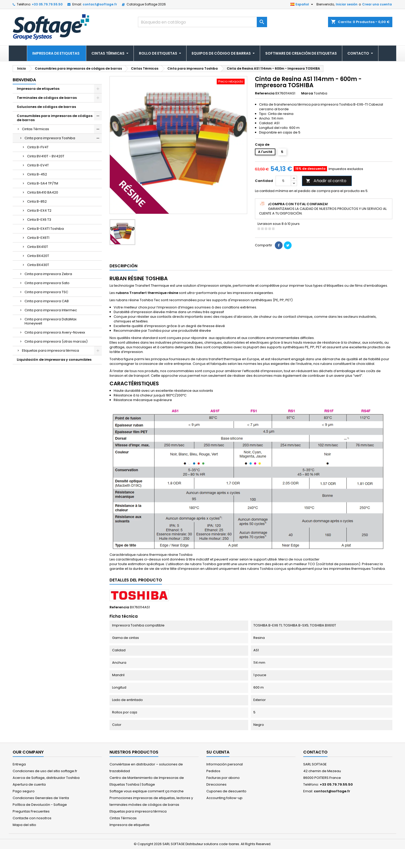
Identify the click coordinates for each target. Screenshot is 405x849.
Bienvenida (24, 80)
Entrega (19, 764)
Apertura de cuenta (29, 784)
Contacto (315, 752)
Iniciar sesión (346, 4)
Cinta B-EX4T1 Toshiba (45, 228)
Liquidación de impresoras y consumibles (54, 359)
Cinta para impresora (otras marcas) (56, 341)
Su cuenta (217, 752)
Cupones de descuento (226, 791)
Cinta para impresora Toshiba (50, 138)
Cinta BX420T (38, 255)
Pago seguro (24, 791)
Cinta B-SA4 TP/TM (42, 183)
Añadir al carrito (326, 181)
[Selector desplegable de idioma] (302, 4)
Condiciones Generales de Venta (41, 797)
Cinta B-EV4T (38, 165)
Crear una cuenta (377, 4)
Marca (307, 93)
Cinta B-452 (37, 174)
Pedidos (213, 771)
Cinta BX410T (37, 246)
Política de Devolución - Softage (40, 804)
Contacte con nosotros (32, 818)
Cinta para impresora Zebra (48, 273)
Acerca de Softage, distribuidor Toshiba (46, 777)
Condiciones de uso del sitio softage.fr (45, 771)
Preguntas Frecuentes (31, 811)
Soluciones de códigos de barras (46, 106)
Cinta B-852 (37, 201)
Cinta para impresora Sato (47, 282)
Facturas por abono (223, 777)
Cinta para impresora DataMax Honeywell (50, 321)
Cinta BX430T (38, 264)
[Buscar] (202, 22)
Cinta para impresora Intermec (51, 310)
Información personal (224, 764)
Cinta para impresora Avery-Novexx (55, 332)
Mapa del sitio (24, 824)
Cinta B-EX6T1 (38, 237)
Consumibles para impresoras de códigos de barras (54, 117)
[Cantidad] (283, 181)
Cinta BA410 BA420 (42, 192)
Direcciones (216, 784)
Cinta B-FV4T (38, 147)
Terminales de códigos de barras (47, 97)
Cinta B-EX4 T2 (39, 210)
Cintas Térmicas (35, 129)
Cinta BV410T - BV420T (45, 156)
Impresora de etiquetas (38, 88)
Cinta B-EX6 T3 (39, 219)
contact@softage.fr (100, 4)
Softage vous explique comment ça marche (147, 791)
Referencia (265, 93)
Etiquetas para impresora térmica (50, 350)
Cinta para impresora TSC (46, 292)
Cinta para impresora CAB (47, 301)
